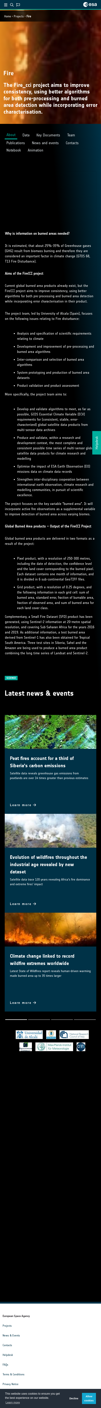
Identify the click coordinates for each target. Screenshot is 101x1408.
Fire (29, 16)
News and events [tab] (45, 143)
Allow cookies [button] (89, 1398)
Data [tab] (26, 135)
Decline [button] (73, 1398)
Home (7, 16)
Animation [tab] (35, 150)
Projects (19, 16)
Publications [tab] (15, 143)
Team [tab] (71, 135)
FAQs (5, 1364)
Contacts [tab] (72, 143)
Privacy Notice (10, 1384)
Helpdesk (8, 1355)
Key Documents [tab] (48, 135)
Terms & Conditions (13, 1374)
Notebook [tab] (13, 150)
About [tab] (11, 134)
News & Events (11, 1335)
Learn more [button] (13, 1402)
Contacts (7, 1345)
